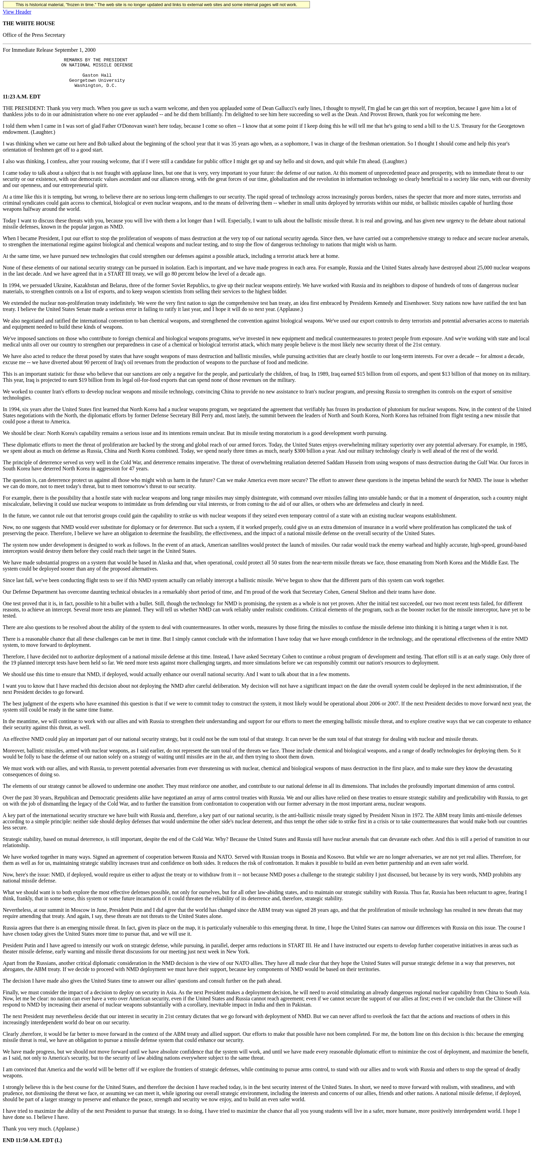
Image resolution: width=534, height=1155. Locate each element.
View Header (17, 12)
